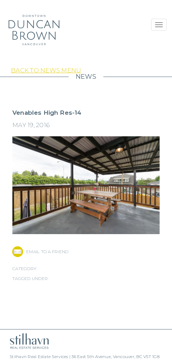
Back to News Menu (46, 70)
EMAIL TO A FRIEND (47, 251)
